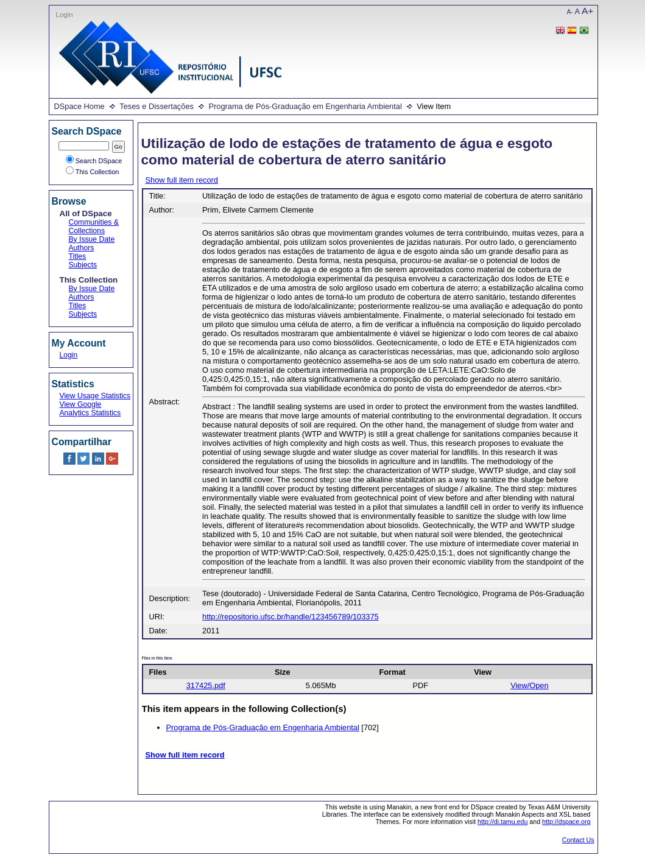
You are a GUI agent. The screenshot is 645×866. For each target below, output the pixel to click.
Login (64, 14)
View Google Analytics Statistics (90, 408)
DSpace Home (79, 106)
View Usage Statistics (95, 396)
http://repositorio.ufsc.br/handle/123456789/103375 (290, 616)
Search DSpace (94, 160)
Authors (81, 248)
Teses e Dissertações (156, 106)
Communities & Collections (94, 226)
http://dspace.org (566, 821)
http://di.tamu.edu (502, 821)
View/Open (529, 685)
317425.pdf (205, 685)
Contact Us (578, 839)
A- (570, 12)
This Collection (92, 171)
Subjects (83, 265)
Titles (77, 256)
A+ (587, 10)
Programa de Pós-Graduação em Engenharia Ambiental (304, 106)
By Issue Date (92, 239)
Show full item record (182, 180)
